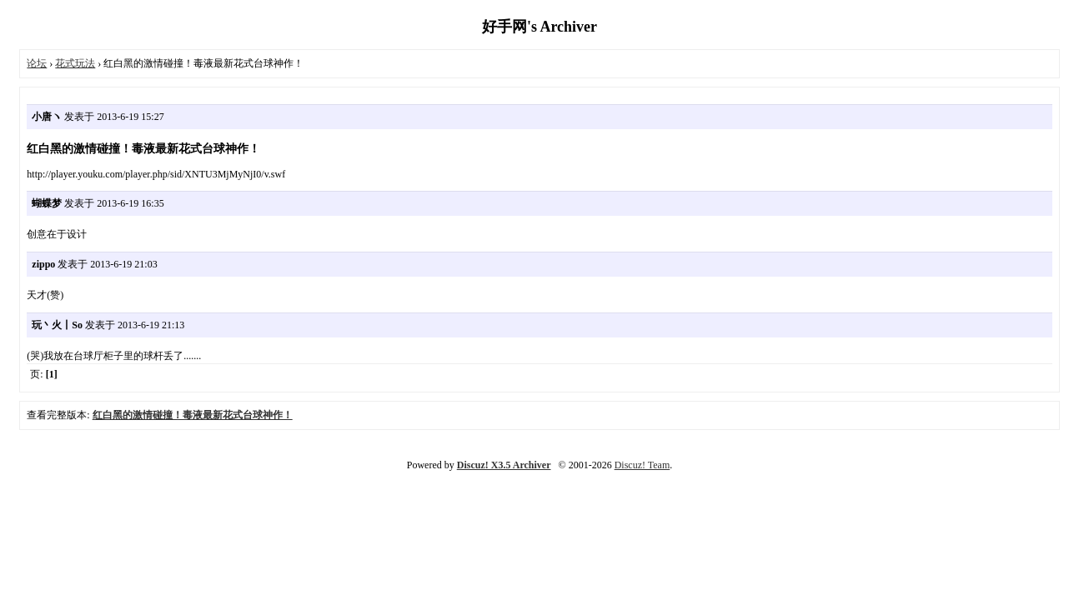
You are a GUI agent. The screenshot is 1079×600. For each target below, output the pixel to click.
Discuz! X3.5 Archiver (504, 465)
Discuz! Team (642, 465)
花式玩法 (75, 63)
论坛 (37, 63)
